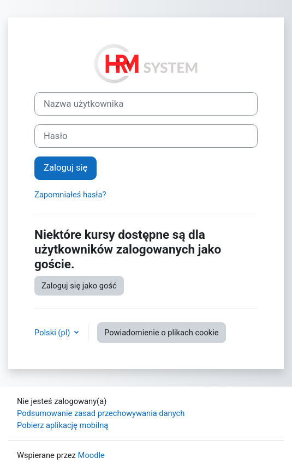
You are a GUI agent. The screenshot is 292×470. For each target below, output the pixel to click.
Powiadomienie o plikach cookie (161, 333)
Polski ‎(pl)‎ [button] (53, 333)
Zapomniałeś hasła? (70, 195)
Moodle (91, 455)
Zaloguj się (65, 167)
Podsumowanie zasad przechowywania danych (100, 413)
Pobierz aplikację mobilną (62, 425)
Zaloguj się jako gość (79, 286)
